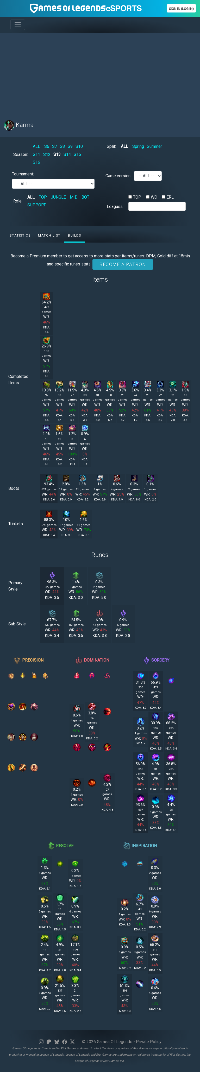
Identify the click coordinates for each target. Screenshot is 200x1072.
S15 (77, 154)
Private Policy (148, 1041)
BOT (85, 197)
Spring (138, 146)
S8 (62, 146)
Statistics (20, 235)
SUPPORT (36, 204)
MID (74, 197)
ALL (36, 146)
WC (154, 197)
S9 (70, 146)
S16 (36, 162)
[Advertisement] (100, 73)
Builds (74, 235)
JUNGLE (58, 197)
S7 (54, 146)
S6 (46, 146)
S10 (79, 146)
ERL (170, 197)
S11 (36, 154)
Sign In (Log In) (181, 9)
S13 (57, 154)
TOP (43, 197)
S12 (47, 154)
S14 (67, 154)
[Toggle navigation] (17, 25)
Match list (49, 235)
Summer (154, 146)
